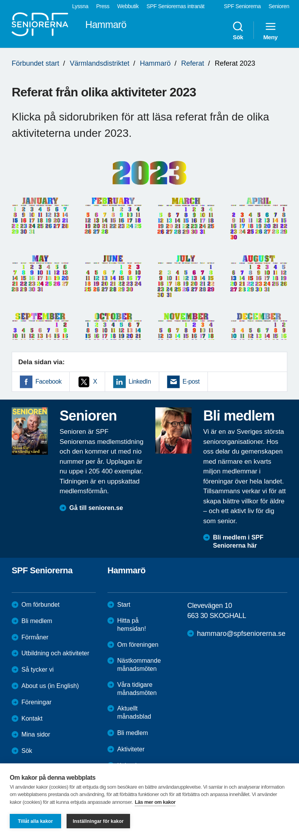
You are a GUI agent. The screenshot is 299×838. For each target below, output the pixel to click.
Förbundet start (35, 63)
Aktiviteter (130, 749)
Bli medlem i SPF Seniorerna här (238, 541)
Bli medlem (36, 621)
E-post (191, 381)
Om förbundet (40, 604)
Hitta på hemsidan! (131, 624)
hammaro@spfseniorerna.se (241, 633)
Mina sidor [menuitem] (35, 734)
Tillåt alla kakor (35, 821)
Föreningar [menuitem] (36, 702)
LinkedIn (139, 381)
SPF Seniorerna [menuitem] (242, 6)
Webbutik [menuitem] (128, 6)
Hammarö (155, 63)
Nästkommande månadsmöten (139, 664)
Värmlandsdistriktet (99, 63)
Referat (192, 63)
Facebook (48, 381)
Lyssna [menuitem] (80, 6)
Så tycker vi (37, 669)
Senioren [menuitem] (279, 6)
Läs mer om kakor (155, 802)
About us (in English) (50, 686)
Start (123, 604)
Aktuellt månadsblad (134, 712)
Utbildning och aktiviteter (55, 653)
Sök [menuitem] (238, 30)
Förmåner (34, 637)
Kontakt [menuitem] (31, 718)
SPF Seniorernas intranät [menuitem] (175, 6)
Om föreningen (137, 644)
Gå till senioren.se (96, 508)
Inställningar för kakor (98, 821)
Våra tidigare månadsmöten (137, 688)
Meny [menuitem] (270, 30)
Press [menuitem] (102, 6)
